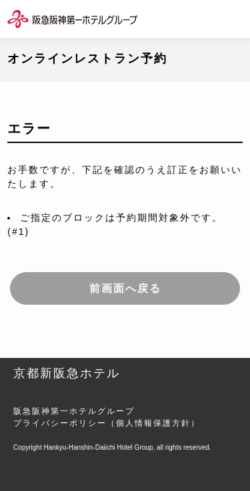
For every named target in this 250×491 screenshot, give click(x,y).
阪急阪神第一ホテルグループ (74, 411)
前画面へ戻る (125, 288)
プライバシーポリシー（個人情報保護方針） (106, 423)
